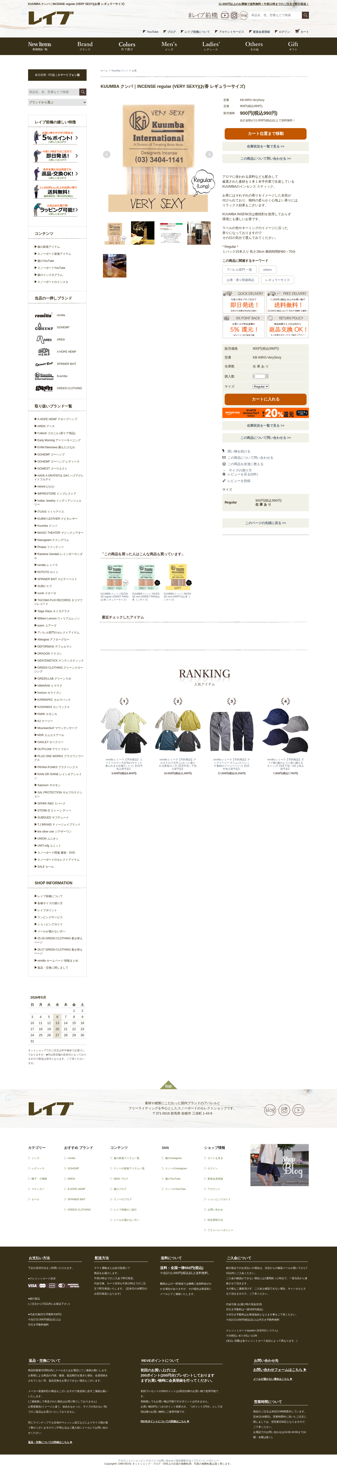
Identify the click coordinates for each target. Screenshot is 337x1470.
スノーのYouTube (175, 1189)
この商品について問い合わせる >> (265, 158)
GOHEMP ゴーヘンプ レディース (58, 461)
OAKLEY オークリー (50, 742)
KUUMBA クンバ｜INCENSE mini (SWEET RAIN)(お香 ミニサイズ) (146, 596)
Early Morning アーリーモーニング (59, 440)
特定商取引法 (215, 1219)
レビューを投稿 (238, 481)
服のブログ (120, 1189)
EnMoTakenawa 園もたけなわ (56, 447)
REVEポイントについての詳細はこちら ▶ (165, 1421)
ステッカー (38, 1189)
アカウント (214, 1189)
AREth (71, 1178)
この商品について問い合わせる (250, 457)
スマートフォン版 (68, 75)
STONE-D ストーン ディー (54, 810)
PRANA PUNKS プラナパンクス (57, 767)
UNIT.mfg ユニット (49, 845)
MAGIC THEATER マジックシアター (60, 532)
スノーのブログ (123, 1199)
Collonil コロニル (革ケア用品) (56, 433)
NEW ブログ (121, 1178)
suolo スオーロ (46, 593)
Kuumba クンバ (120, 70)
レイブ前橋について (197, 31)
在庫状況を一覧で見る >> (265, 146)
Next (209, 154)
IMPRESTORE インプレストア (56, 493)
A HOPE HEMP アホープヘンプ (57, 419)
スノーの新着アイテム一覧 (129, 1168)
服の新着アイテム (48, 246)
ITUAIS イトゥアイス (50, 511)
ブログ (171, 31)
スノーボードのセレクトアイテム (58, 859)
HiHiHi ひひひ (46, 486)
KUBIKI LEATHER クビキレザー (57, 518)
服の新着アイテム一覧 (126, 1158)
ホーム (104, 70)
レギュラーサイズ (277, 280)
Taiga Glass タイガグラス (53, 611)
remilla (71, 1158)
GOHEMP (73, 1168)
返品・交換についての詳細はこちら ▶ (50, 1442)
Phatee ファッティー (50, 547)
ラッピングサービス (50, 917)
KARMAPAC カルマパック (54, 699)
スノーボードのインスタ (52, 282)
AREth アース (46, 426)
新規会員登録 (261, 31)
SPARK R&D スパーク (51, 803)
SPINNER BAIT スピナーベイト (57, 579)
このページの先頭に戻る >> (265, 523)
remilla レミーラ (47, 565)
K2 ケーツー (45, 721)
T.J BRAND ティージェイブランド (59, 824)
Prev (106, 154)
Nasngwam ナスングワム (53, 540)
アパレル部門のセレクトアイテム (58, 632)
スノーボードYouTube (51, 268)
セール (35, 1199)
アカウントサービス (231, 31)
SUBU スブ (44, 586)
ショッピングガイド (50, 924)
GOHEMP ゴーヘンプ (51, 454)
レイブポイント (47, 910)
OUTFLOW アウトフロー (53, 749)
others (267, 269)
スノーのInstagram (176, 1168)
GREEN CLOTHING (79, 1209)
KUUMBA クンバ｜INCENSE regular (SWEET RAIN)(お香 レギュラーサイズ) (114, 596)
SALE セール (45, 866)
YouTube (152, 31)
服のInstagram (173, 1158)
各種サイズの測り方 (50, 903)
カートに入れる (266, 399)
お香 (134, 70)
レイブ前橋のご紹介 (125, 1209)
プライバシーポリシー (220, 1230)
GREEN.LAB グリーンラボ (54, 678)
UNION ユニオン (48, 838)
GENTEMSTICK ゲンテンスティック (60, 660)
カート (304, 31)
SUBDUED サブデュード (53, 817)
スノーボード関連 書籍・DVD (56, 852)
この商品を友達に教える (245, 464)
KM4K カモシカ (47, 714)
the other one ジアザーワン (54, 831)
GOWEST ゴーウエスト (52, 468)
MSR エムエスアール (50, 735)
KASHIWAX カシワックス (53, 707)
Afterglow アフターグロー (53, 639)
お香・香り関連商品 (240, 280)
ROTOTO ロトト (48, 572)
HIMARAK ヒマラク (49, 685)
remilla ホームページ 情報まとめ (57, 960)
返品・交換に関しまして (52, 967)
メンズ (35, 1158)
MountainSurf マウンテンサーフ (57, 728)
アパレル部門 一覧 (239, 269)
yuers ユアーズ (46, 625)
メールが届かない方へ (51, 931)
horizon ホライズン (49, 692)
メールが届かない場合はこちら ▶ (273, 1378)
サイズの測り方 (240, 470)
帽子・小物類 (39, 1178)
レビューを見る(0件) (242, 474)
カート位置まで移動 (266, 133)
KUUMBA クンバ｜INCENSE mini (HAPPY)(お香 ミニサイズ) (177, 596)
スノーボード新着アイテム (54, 253)
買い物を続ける (238, 451)
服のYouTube (45, 261)
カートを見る (215, 1158)
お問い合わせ (215, 1209)
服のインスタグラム (50, 275)
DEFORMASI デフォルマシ (54, 646)
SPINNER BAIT (76, 1199)
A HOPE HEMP (76, 1189)
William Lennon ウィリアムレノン (58, 618)
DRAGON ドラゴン (49, 653)
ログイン (284, 31)
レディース (38, 1168)
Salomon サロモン (49, 785)
